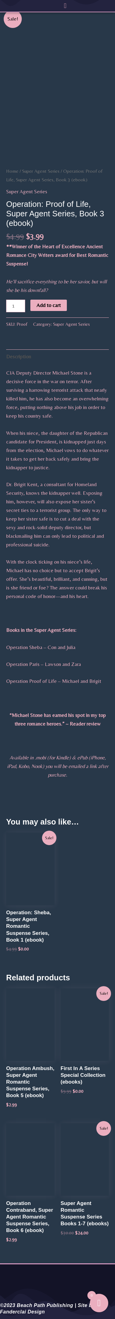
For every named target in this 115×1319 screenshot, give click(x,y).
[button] (65, 5)
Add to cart (48, 305)
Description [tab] (18, 356)
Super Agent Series (40, 171)
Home (12, 171)
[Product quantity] (15, 306)
